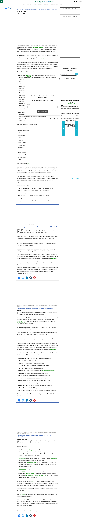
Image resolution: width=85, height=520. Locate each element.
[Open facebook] (6, 8)
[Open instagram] (11, 8)
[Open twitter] (8, 8)
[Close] (59, 78)
